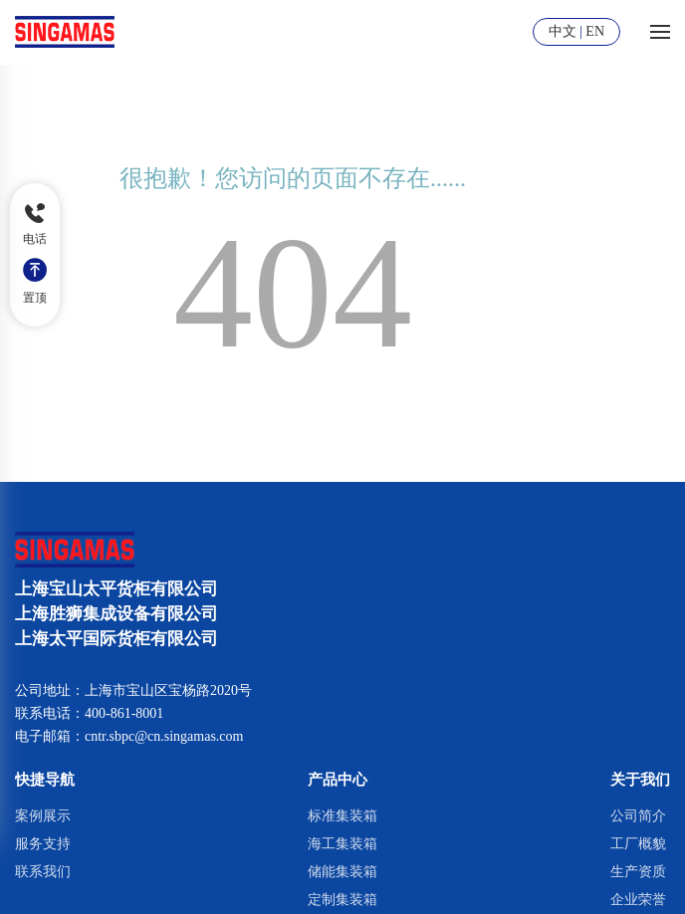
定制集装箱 (342, 899)
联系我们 (43, 871)
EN (594, 31)
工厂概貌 (638, 843)
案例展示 (43, 815)
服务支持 (43, 843)
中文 (562, 31)
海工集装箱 (342, 843)
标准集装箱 (342, 815)
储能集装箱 (342, 871)
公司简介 (638, 815)
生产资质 (638, 871)
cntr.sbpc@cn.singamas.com (164, 736)
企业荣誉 (638, 899)
